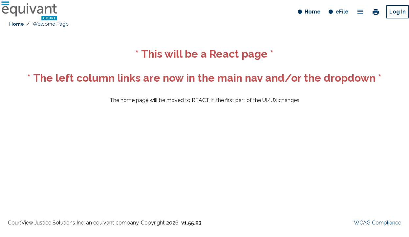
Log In (397, 12)
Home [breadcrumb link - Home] (16, 24)
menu (360, 11)
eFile (342, 12)
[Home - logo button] (29, 12)
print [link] (375, 11)
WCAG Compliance (377, 223)
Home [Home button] (313, 13)
